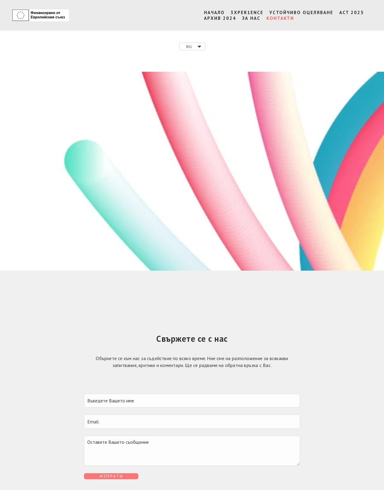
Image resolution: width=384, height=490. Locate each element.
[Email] (192, 421)
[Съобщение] (192, 451)
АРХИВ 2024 (220, 18)
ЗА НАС (251, 18)
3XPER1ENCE (247, 12)
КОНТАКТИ (280, 18)
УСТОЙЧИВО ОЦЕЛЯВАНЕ (301, 12)
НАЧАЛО (214, 12)
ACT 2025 (351, 12)
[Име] (192, 400)
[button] (192, 46)
